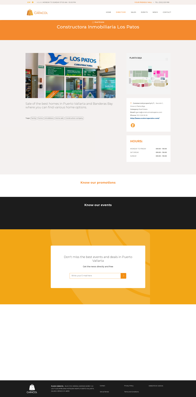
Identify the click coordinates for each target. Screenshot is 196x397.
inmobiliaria (49, 118)
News (151, 9)
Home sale (59, 118)
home (40, 118)
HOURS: (57, 2)
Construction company (74, 118)
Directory (117, 9)
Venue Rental (104, 392)
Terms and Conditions (131, 392)
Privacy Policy (129, 386)
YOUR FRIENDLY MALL (143, 2)
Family (33, 118)
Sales (129, 9)
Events (140, 9)
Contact (163, 9)
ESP (32, 2)
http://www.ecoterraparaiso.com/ (144, 118)
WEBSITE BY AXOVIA (156, 386)
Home (104, 9)
